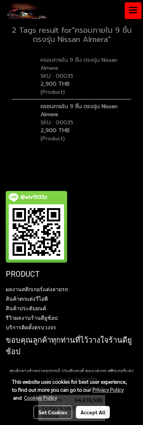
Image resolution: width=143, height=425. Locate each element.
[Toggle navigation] (133, 10)
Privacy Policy (108, 389)
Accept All (92, 412)
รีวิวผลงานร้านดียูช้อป (32, 318)
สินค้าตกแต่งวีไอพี (27, 299)
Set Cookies (53, 412)
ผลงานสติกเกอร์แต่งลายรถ (37, 289)
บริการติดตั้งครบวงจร (31, 327)
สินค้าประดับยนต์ (26, 308)
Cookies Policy (40, 397)
